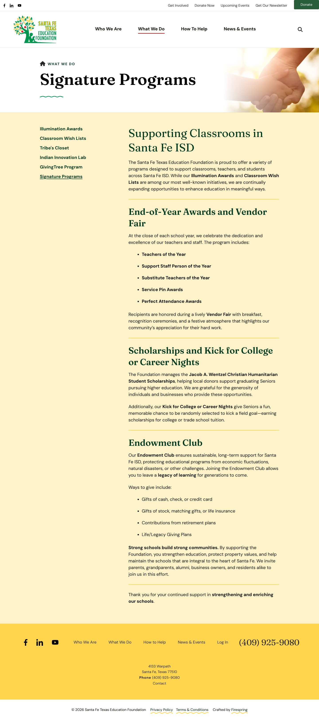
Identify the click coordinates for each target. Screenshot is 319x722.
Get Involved (178, 5)
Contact (159, 683)
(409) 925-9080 (269, 643)
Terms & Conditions (192, 709)
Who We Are (108, 29)
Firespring (239, 709)
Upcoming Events (235, 5)
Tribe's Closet (54, 148)
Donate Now (204, 5)
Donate (306, 4)
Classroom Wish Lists (63, 138)
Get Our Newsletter (271, 5)
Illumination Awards (61, 129)
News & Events (240, 29)
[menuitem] (108, 29)
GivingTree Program (61, 167)
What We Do (151, 29)
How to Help (155, 642)
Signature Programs (61, 177)
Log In (222, 642)
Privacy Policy (161, 709)
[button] (300, 29)
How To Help (194, 29)
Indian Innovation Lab (63, 157)
